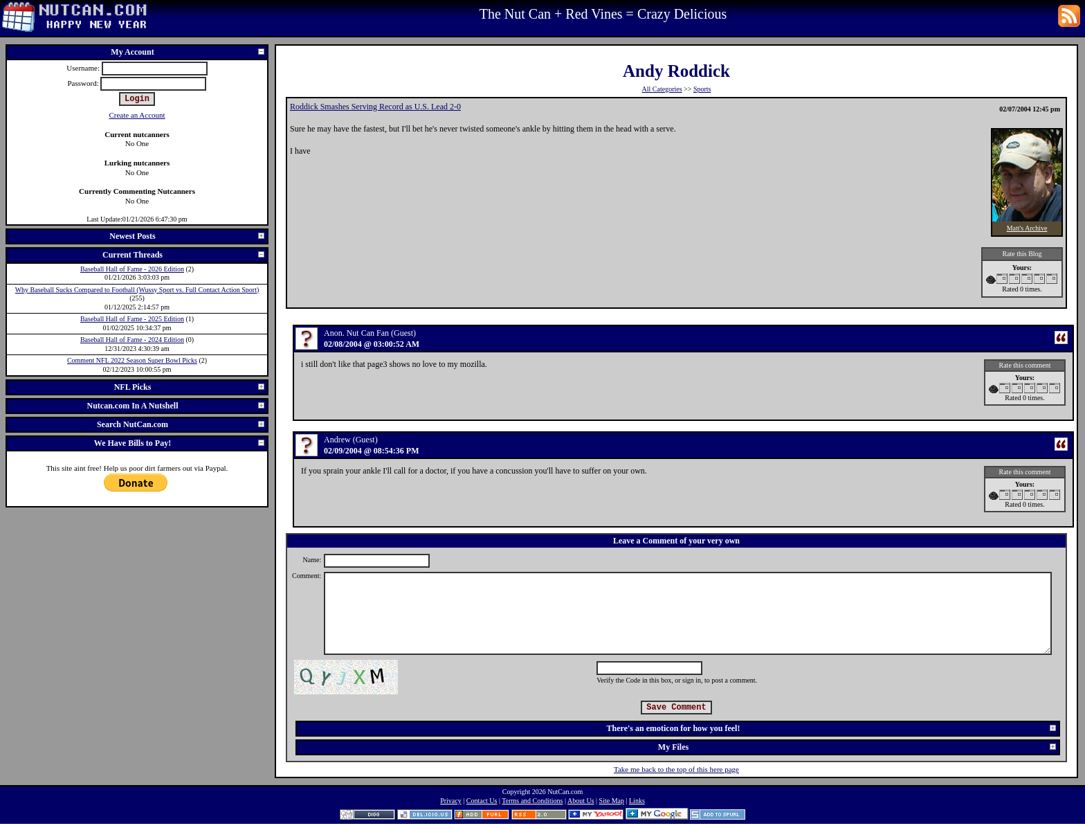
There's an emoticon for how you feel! (832, 728)
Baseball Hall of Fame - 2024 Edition (132, 339)
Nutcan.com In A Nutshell (176, 406)
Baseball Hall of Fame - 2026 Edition (132, 269)
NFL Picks (190, 387)
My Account (188, 52)
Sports (702, 89)
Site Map (611, 800)
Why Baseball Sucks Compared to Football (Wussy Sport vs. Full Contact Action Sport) (137, 290)
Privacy (451, 800)
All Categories (662, 89)
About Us (580, 800)
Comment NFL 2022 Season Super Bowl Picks (132, 360)
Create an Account (137, 115)
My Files (857, 747)
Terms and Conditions (532, 800)
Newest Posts (187, 236)
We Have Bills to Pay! (180, 443)
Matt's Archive (1027, 228)
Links (637, 800)
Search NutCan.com (181, 424)
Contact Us (482, 800)
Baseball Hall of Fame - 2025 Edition (132, 319)
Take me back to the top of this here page (676, 769)
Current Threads (184, 255)
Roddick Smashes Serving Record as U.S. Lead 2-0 (375, 106)
